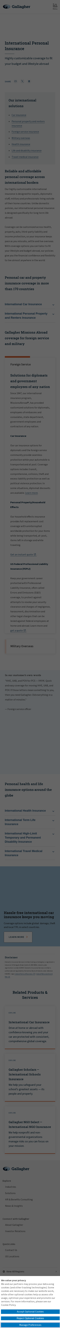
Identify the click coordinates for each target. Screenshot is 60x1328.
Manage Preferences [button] (30, 1325)
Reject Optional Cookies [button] (30, 1318)
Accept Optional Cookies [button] (30, 1311)
